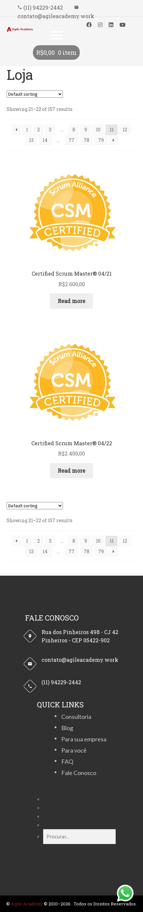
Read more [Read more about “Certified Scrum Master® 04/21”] (71, 300)
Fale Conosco (78, 772)
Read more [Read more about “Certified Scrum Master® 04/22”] (71, 470)
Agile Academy (27, 904)
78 (86, 140)
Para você (74, 750)
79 (101, 140)
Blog (67, 727)
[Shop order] (35, 94)
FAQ (67, 761)
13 (31, 140)
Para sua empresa (83, 739)
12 (125, 129)
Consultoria (76, 716)
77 (71, 140)
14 (45, 140)
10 (98, 129)
